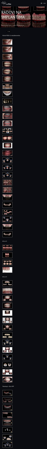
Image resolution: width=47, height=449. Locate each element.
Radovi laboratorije (6, 25)
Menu (43, 3)
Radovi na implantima (13, 14)
